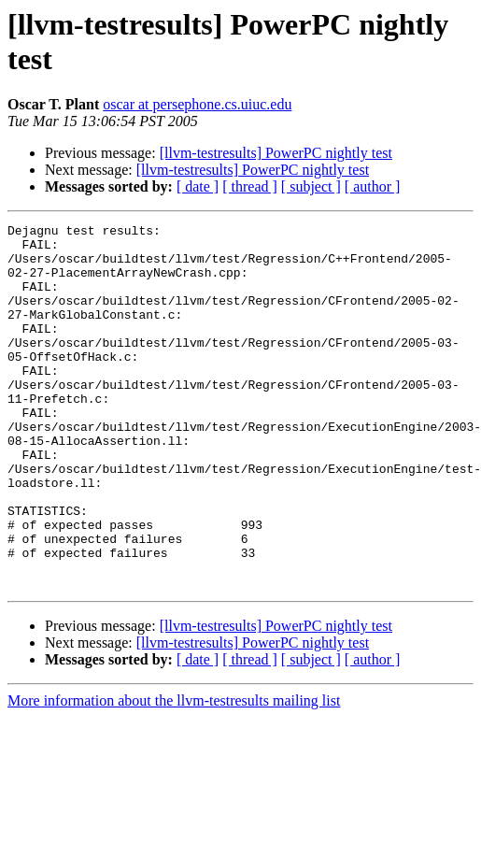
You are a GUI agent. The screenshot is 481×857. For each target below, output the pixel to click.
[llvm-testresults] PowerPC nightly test (276, 153)
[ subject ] (311, 186)
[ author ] (373, 186)
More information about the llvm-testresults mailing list (173, 773)
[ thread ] (249, 186)
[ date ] (198, 186)
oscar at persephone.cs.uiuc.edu (197, 104)
